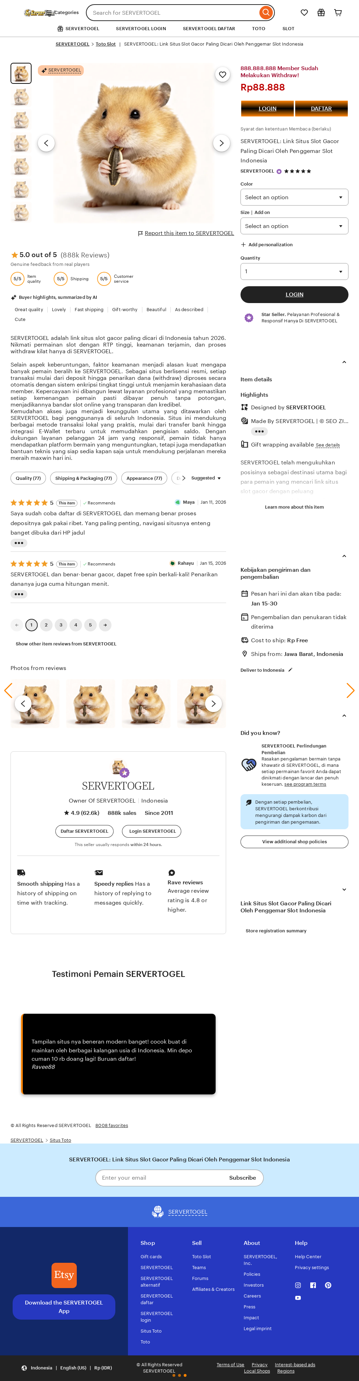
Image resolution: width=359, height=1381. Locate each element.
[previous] (23, 703)
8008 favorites (111, 1125)
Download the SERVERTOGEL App (64, 1306)
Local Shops (257, 1371)
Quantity (250, 258)
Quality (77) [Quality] (28, 478)
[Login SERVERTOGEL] (151, 831)
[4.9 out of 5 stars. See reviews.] (298, 171)
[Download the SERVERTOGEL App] (64, 1275)
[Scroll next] (183, 478)
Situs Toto (60, 1140)
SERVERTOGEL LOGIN (141, 28)
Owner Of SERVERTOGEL (102, 800)
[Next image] (221, 143)
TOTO (259, 28)
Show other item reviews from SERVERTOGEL (66, 643)
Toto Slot (106, 44)
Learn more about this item (294, 507)
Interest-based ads (295, 1364)
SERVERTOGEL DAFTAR (209, 28)
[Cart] (338, 12)
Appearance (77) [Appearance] (144, 478)
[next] (213, 703)
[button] (124, 772)
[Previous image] (46, 143)
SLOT (289, 28)
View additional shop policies (294, 841)
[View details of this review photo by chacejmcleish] (90, 703)
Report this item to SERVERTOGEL (186, 233)
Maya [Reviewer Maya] (189, 502)
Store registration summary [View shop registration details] (276, 930)
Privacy (259, 1364)
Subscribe (242, 1177)
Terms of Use (230, 1364)
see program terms (305, 784)
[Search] (266, 12)
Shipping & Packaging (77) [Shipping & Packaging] (83, 478)
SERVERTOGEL (72, 44)
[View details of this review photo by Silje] (146, 703)
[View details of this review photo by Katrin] (201, 703)
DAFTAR (321, 108)
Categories (62, 12)
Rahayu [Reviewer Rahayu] (186, 563)
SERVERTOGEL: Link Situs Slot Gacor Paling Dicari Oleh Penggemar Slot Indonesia (290, 150)
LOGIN (268, 108)
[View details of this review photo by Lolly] (35, 703)
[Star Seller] (279, 171)
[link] (17, 625)
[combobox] (172, 12)
